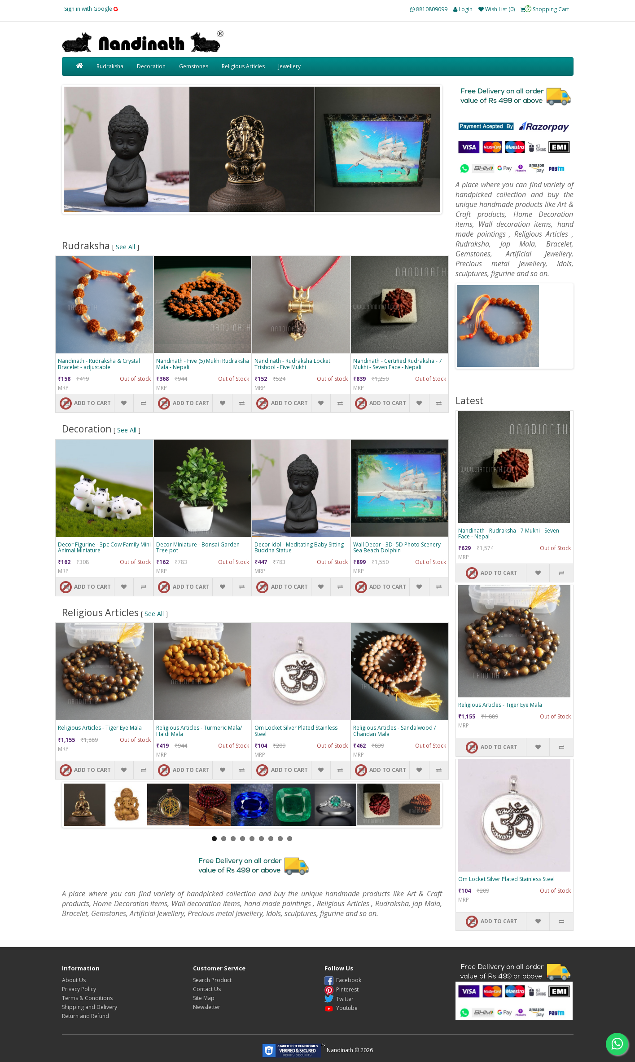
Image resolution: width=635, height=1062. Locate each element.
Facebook (342, 980)
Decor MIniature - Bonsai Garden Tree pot (198, 547)
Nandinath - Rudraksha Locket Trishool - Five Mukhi (292, 363)
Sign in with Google (91, 9)
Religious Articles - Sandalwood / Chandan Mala (394, 730)
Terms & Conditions (87, 998)
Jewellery (289, 66)
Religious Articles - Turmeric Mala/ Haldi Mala (199, 730)
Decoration (151, 66)
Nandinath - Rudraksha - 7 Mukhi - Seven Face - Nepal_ (508, 533)
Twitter (339, 999)
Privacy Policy (79, 989)
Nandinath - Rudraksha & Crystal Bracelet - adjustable (99, 363)
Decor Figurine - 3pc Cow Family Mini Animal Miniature (104, 547)
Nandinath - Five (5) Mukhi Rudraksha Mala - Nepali (202, 363)
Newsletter (206, 1007)
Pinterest (341, 989)
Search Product (212, 980)
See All (125, 246)
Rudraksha (109, 66)
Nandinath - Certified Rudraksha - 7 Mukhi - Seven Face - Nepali (397, 363)
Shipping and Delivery (89, 1007)
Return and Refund (85, 1016)
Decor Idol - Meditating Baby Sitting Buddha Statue (299, 547)
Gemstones (193, 66)
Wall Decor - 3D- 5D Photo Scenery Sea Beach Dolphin (397, 547)
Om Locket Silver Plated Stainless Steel (295, 730)
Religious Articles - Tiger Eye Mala (100, 728)
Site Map (204, 998)
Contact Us (207, 989)
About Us (74, 980)
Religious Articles (243, 66)
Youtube (341, 1008)
